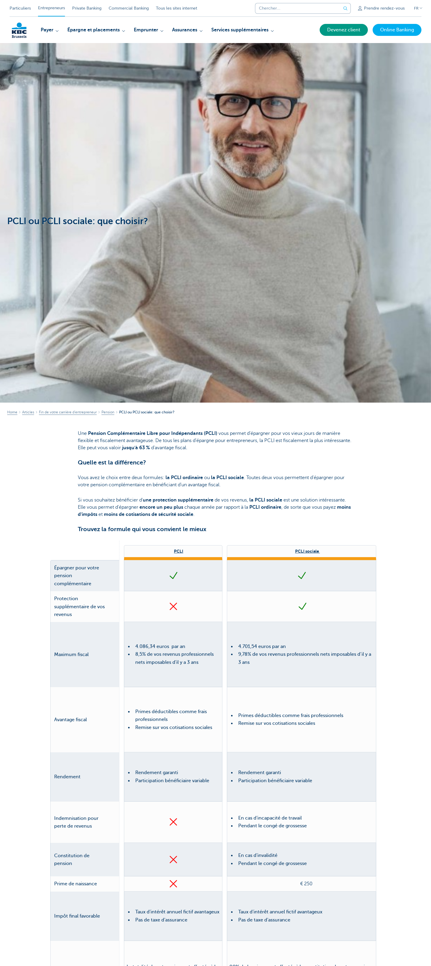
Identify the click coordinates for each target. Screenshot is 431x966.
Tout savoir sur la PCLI (173, 853)
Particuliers (20, 8)
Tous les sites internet (176, 8)
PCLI (178, 551)
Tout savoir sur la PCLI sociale (301, 853)
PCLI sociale (307, 551)
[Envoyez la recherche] (345, 8)
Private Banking (86, 8)
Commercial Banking (129, 8)
